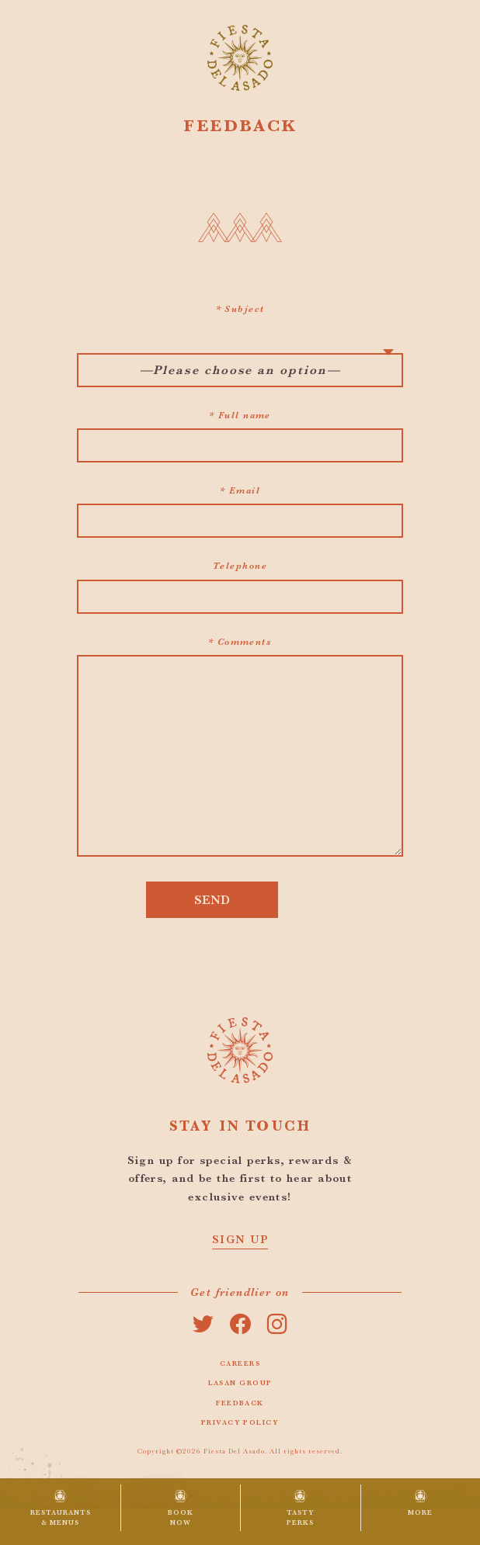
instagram (277, 1323)
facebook (240, 1323)
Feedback (240, 1403)
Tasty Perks (301, 1518)
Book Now (180, 1518)
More (420, 1512)
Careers (240, 1363)
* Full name (240, 415)
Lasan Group (240, 1383)
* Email (240, 490)
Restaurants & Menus (60, 1518)
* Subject (240, 308)
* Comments (240, 641)
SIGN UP (240, 1239)
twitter (202, 1323)
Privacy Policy (240, 1422)
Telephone (240, 565)
